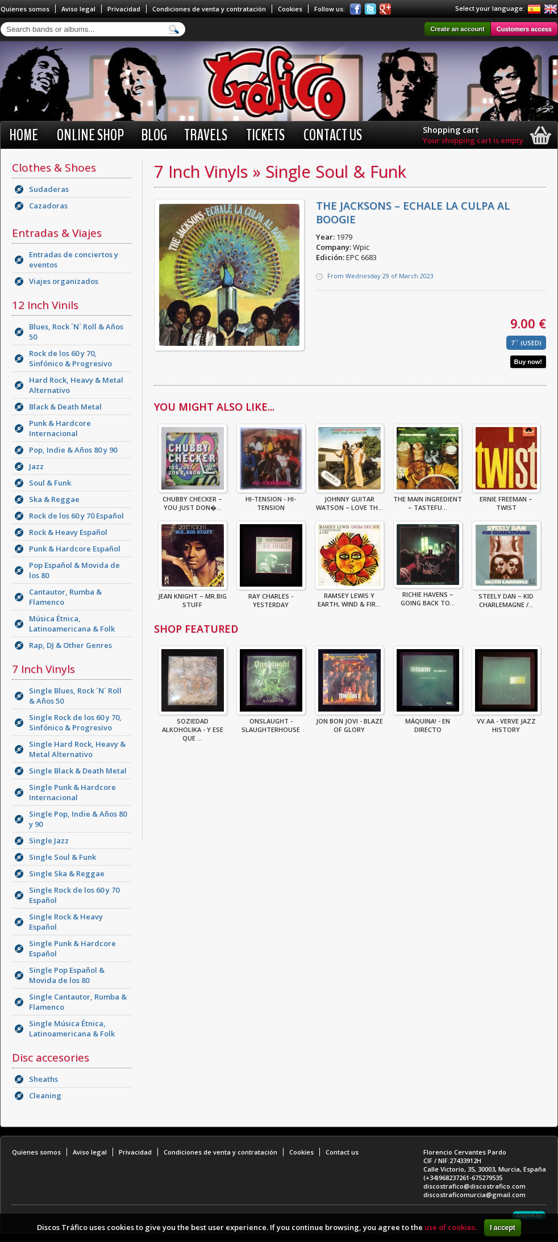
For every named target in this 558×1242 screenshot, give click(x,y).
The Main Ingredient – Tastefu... (427, 500)
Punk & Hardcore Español (74, 548)
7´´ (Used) (526, 342)
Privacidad (123, 9)
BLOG (154, 135)
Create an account (457, 29)
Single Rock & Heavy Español (66, 921)
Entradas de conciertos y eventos (73, 259)
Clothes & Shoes (54, 167)
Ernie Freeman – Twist (506, 500)
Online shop (90, 135)
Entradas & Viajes (57, 232)
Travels (205, 135)
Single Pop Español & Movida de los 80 (67, 975)
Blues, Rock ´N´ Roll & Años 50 (76, 331)
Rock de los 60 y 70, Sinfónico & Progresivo (70, 358)
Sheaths (43, 1079)
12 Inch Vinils (45, 305)
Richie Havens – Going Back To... (428, 595)
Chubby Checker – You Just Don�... (192, 500)
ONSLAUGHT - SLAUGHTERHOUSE (271, 722)
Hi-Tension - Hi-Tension (271, 500)
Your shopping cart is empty (473, 140)
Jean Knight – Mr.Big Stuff (192, 597)
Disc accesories (50, 1057)
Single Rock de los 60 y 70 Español (74, 895)
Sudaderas (49, 189)
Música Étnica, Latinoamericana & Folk (72, 623)
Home (23, 135)
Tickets (265, 135)
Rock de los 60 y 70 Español (76, 516)
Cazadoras (48, 205)
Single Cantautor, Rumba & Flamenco (78, 1002)
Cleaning (45, 1095)
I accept (502, 1228)
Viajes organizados (63, 281)
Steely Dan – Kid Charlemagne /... (506, 597)
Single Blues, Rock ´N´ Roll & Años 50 (75, 695)
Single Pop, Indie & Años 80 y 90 (78, 819)
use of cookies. (450, 1227)
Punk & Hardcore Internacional (60, 428)
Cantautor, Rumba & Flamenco (65, 597)
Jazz (36, 466)
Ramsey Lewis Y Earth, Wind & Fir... (349, 596)
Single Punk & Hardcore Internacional (72, 792)
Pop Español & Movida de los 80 (74, 570)
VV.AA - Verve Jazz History (506, 722)
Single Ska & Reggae (67, 873)
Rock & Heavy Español (68, 532)
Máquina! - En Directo (428, 722)
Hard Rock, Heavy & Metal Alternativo (76, 385)
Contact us (332, 135)
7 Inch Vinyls (43, 669)
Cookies (290, 9)
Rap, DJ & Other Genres (70, 645)
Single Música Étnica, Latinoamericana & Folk (72, 1028)
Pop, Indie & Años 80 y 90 (73, 450)
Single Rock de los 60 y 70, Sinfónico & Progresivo (75, 722)
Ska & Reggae (54, 499)
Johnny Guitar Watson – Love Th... (349, 500)
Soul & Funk (50, 483)
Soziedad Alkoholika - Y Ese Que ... (192, 726)
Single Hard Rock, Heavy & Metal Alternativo (77, 749)
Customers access (524, 29)
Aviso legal (78, 9)
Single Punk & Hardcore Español (72, 948)
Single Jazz (49, 840)
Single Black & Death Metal (78, 771)
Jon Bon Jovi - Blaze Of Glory (349, 722)
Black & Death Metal (65, 407)
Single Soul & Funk (62, 857)
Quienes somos (25, 9)
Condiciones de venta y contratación (209, 9)
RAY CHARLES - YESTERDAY (271, 597)
